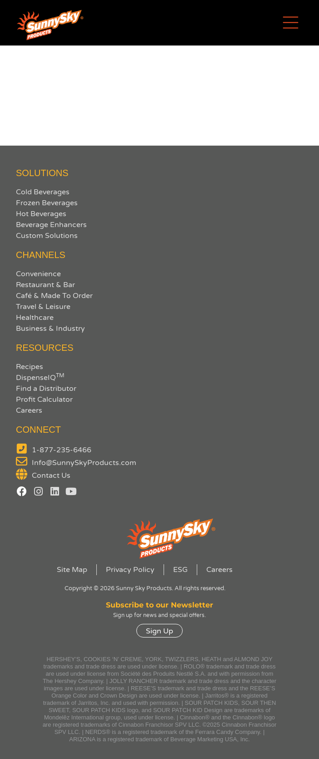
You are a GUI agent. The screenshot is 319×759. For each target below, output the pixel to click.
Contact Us (51, 475)
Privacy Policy (130, 569)
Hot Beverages (41, 213)
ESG (180, 569)
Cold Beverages (43, 192)
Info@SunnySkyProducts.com (84, 462)
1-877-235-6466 (61, 450)
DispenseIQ (40, 377)
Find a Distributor (46, 388)
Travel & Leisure (43, 306)
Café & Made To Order (54, 295)
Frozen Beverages (47, 202)
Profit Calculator (44, 399)
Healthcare (35, 317)
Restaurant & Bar (45, 284)
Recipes (29, 366)
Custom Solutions (47, 235)
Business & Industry (50, 328)
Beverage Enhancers (51, 224)
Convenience (38, 273)
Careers (29, 410)
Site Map (72, 569)
